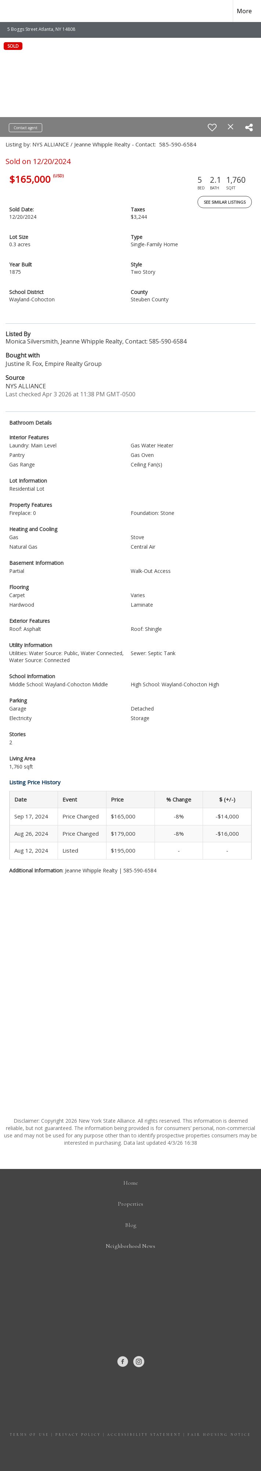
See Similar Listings (225, 202)
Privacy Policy (78, 1435)
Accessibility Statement (144, 1435)
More (244, 11)
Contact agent (25, 127)
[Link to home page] (9, 11)
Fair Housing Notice (219, 1435)
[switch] (212, 127)
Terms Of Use (29, 1435)
